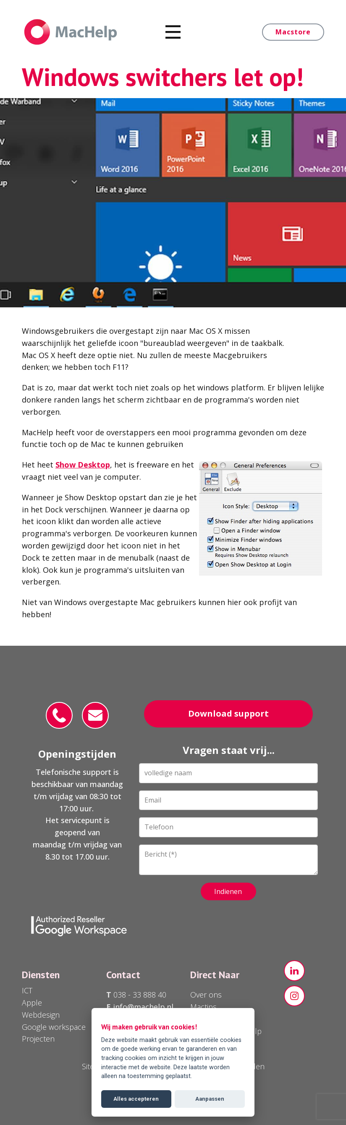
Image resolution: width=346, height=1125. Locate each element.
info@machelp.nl (143, 1007)
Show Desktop (82, 465)
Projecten (38, 1039)
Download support (228, 713)
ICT (27, 990)
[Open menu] (173, 32)
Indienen (228, 891)
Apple (32, 1003)
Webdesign (41, 1015)
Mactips (203, 1007)
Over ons (206, 995)
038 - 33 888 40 (138, 995)
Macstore (293, 31)
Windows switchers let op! (163, 76)
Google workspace (54, 1027)
